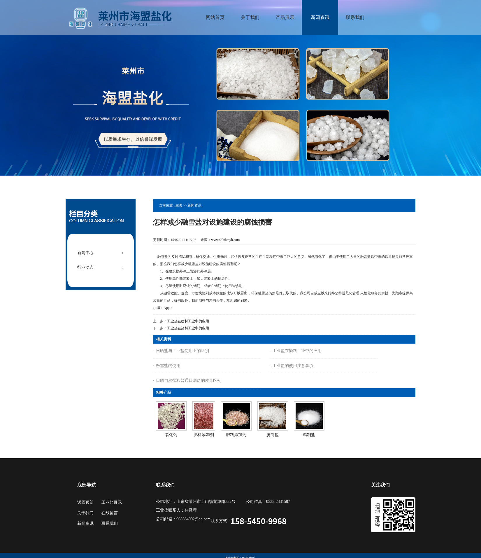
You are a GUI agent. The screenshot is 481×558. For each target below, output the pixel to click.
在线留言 (109, 513)
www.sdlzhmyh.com (225, 240)
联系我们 (109, 523)
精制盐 (309, 435)
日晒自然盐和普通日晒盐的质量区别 (188, 380)
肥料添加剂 (204, 435)
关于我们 (85, 513)
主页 (178, 205)
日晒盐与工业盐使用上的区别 (182, 351)
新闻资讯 (194, 205)
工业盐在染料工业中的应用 (188, 328)
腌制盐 (272, 435)
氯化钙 (171, 435)
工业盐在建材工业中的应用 (188, 321)
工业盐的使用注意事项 (293, 365)
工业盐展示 (111, 502)
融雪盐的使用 (168, 365)
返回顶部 (85, 502)
